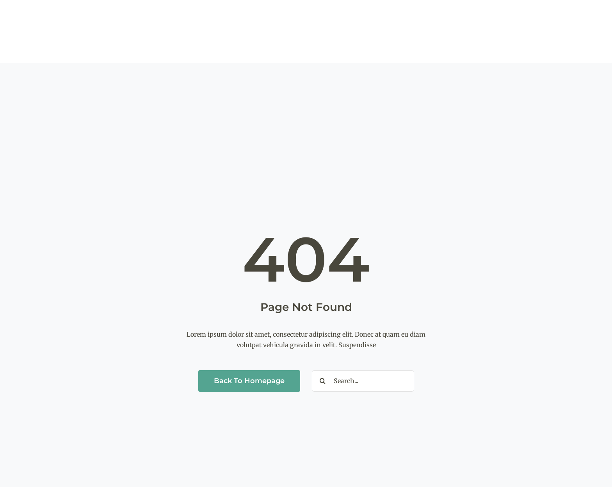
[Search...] (363, 381)
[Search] (322, 381)
